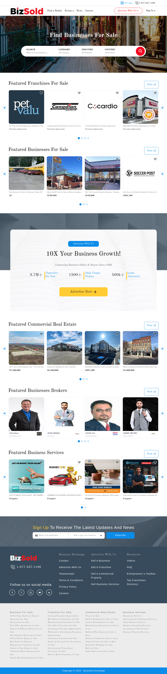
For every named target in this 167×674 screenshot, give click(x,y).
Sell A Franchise (101, 567)
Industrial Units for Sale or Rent (100, 642)
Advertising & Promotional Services (140, 619)
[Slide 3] (85, 138)
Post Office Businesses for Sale (24, 626)
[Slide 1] (79, 138)
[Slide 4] (88, 138)
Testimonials (67, 573)
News (79, 11)
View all (151, 84)
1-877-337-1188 (25, 567)
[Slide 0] (82, 507)
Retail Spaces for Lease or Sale (100, 651)
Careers (89, 11)
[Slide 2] (82, 138)
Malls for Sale (91, 648)
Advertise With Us (83, 244)
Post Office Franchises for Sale (62, 626)
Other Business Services (134, 622)
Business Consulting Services (136, 626)
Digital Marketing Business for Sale (26, 658)
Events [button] (70, 11)
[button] (64, 51)
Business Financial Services (136, 632)
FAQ (129, 567)
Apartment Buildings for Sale (99, 645)
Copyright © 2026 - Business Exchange (83, 670)
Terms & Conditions (71, 580)
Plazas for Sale (92, 616)
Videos (131, 560)
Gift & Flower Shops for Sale (23, 638)
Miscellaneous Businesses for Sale (26, 635)
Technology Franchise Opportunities (64, 629)
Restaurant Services (132, 616)
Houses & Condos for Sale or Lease (101, 638)
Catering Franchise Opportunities (63, 616)
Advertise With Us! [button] (128, 11)
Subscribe (120, 535)
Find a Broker (54, 11)
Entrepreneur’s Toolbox (141, 573)
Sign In (150, 10)
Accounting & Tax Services (135, 629)
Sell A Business (100, 560)
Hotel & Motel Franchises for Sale (64, 655)
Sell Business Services (105, 584)
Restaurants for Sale (19, 622)
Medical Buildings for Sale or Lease (102, 619)
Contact (64, 560)
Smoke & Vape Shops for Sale (24, 648)
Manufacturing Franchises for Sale (64, 622)
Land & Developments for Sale (99, 622)
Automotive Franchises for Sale (62, 638)
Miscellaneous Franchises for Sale (63, 619)
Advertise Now (83, 292)
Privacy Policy (67, 586)
